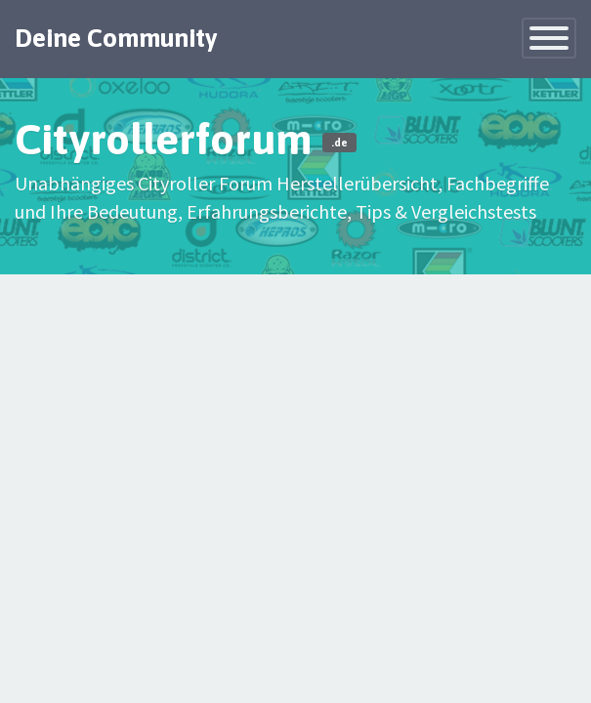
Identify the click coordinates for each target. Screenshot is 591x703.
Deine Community (116, 38)
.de (339, 142)
